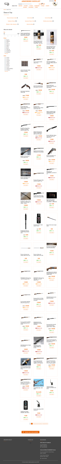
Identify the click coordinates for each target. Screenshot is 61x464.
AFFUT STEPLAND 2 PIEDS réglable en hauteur (25, 71)
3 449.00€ (51, 365)
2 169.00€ (52, 301)
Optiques (42, 5)
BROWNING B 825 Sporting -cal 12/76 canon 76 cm (26, 278)
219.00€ (51, 390)
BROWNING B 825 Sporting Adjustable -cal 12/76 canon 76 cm (39, 279)
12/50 (7, 57)
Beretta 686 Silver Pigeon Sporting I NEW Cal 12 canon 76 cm (51, 136)
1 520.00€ (26, 132)
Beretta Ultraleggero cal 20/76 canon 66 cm (25, 178)
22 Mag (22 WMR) (9, 68)
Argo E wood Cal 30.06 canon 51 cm (38, 62)
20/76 (8, 65)
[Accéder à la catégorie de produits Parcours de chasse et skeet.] (12, 18)
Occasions (25, 7)
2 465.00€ (26, 181)
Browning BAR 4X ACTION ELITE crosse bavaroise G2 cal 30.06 (38, 299)
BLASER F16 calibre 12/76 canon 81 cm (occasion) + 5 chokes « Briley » (26, 202)
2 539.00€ (51, 159)
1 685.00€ (39, 90)
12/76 (8, 60)
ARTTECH (8, 52)
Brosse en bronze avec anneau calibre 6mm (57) (25, 255)
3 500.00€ (26, 205)
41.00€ (26, 74)
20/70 (7, 64)
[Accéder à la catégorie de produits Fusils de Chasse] (48, 18)
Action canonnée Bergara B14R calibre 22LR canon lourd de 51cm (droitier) (25, 34)
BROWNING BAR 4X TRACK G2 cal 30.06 (26, 346)
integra (7, 45)
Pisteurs (8, 49)
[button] (30, 443)
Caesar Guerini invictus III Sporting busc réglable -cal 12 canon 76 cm (52, 340)
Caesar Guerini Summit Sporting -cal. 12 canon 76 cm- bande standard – (25, 383)
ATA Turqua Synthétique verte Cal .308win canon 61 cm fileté (52, 62)
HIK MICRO (8, 50)
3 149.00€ (26, 282)
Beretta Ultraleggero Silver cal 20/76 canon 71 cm (39, 180)
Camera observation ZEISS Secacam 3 (38, 409)
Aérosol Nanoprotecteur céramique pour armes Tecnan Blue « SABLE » (51, 47)
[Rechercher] (32, 4)
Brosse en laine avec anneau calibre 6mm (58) (38, 255)
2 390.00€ (26, 371)
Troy (7, 42)
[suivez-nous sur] (55, 0)
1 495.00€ (39, 66)
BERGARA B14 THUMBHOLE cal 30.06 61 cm (52, 172)
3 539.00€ (39, 365)
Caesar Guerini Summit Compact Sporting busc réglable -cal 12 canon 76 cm (38, 362)
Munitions (20, 5)
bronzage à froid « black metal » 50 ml (38, 225)
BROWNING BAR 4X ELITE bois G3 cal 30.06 (51, 298)
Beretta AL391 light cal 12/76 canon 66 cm (25, 157)
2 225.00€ (39, 155)
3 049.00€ (51, 89)
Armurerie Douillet (31, 1)
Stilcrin (8, 44)
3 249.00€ (39, 282)
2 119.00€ (52, 139)
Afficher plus (6, 53)
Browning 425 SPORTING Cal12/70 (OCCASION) (51, 247)
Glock (7, 48)
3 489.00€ (39, 200)
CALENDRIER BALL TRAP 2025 (38, 388)
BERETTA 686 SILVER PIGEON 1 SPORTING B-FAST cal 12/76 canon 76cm (38, 133)
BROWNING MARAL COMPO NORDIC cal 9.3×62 (37, 346)
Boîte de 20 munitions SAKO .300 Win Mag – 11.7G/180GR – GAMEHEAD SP (52, 200)
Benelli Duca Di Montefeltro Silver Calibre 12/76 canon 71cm (38, 107)
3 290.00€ (26, 306)
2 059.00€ (39, 302)
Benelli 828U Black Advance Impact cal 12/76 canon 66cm (51, 86)
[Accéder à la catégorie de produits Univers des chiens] (30, 24)
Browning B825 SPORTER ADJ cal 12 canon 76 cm (25, 302)
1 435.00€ (52, 251)
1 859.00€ (26, 326)
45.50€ (51, 50)
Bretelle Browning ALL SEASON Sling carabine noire (25, 231)
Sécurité (47, 5)
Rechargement (37, 5)
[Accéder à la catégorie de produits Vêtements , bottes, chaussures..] (12, 24)
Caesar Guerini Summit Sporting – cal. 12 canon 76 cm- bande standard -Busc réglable (51, 362)
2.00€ (26, 258)
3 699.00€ (51, 276)
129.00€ (38, 413)
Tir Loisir (31, 5)
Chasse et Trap (14, 5)
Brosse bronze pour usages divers (52, 225)
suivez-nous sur (51, 0)
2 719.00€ (26, 95)
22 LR (7, 67)
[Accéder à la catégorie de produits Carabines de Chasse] (12, 21)
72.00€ (51, 204)
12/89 (7, 61)
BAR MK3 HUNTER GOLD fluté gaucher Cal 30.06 (38, 87)
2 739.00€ (39, 184)
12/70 (7, 59)
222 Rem (8, 70)
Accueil (5, 9)
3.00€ (52, 229)
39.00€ (25, 235)
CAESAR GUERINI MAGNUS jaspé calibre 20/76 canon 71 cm (26, 367)
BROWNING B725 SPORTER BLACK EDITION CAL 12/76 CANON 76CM (52, 273)
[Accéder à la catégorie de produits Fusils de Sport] (30, 18)
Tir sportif (26, 5)
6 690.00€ (51, 344)
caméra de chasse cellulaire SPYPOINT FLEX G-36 (51, 387)
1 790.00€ (39, 326)
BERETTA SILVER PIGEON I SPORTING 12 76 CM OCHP (39, 151)
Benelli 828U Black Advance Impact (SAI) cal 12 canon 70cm (25, 107)
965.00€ (25, 37)
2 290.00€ (38, 136)
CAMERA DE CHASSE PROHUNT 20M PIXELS (25, 412)
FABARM (8, 41)
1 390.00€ (39, 350)
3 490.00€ (51, 328)
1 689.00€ (39, 111)
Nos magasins (31, 7)
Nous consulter (38, 392)
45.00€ (38, 45)
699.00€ (51, 66)
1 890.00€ (26, 349)
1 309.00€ (52, 116)
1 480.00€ (26, 160)
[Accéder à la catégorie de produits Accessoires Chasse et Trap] (30, 21)
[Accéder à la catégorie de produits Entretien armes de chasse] (48, 21)
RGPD (38, 462)
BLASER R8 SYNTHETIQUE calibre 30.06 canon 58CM (39, 196)
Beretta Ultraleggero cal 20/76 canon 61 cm (51, 156)
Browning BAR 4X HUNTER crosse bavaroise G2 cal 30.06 (25, 323)
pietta (7, 46)
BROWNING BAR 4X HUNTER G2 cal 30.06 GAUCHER (38, 323)
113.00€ (25, 415)
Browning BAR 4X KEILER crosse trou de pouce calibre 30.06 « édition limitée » (51, 325)
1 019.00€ (52, 176)
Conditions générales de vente (33, 462)
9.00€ (39, 229)
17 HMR (8, 63)
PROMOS (36, 7)
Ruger (7, 39)
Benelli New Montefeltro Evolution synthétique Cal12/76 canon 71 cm (25, 129)
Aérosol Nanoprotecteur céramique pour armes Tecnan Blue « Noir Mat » (38, 42)
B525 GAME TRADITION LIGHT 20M (25, 92)
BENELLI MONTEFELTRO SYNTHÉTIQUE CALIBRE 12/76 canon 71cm (51, 112)
